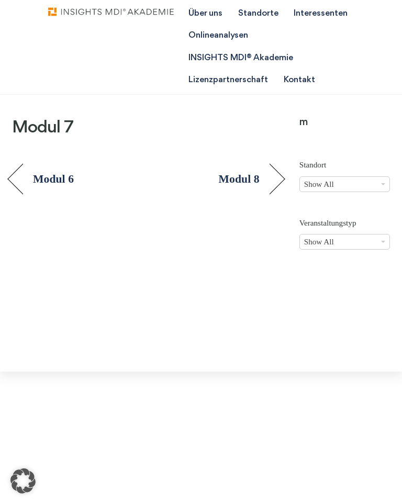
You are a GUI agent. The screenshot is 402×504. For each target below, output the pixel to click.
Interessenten (321, 13)
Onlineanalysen (218, 35)
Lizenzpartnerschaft (228, 79)
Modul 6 (53, 179)
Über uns (205, 13)
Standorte (258, 13)
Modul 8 (239, 179)
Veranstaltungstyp (327, 222)
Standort (312, 164)
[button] (23, 481)
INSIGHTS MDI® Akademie (240, 57)
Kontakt (299, 79)
